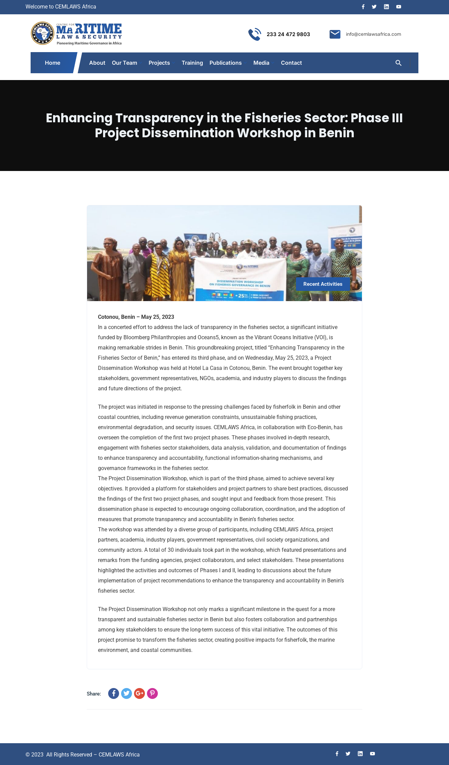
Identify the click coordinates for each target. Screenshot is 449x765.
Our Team (124, 62)
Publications (226, 62)
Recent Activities (323, 284)
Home (53, 62)
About (97, 62)
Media (261, 62)
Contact (291, 62)
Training (192, 62)
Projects (159, 62)
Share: (94, 694)
